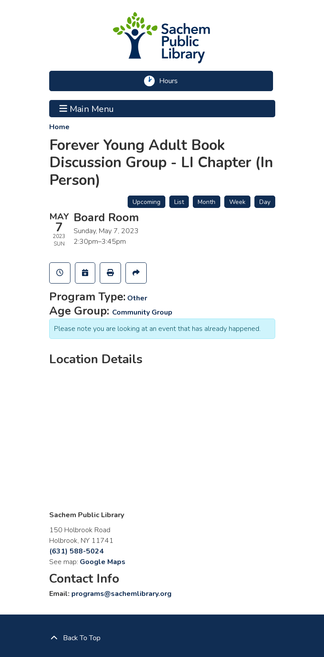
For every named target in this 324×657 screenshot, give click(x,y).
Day (264, 202)
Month (206, 202)
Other (137, 298)
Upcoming (146, 202)
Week (237, 202)
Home (59, 127)
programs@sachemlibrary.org (121, 594)
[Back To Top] (162, 638)
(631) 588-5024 (76, 551)
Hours (171, 81)
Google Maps (102, 562)
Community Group (142, 312)
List (179, 202)
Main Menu (86, 108)
